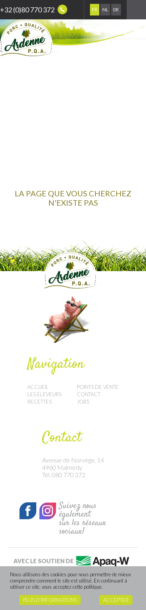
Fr (94, 9)
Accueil (38, 387)
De (116, 9)
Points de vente (98, 387)
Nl (105, 9)
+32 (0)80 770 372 (33, 9)
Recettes (39, 402)
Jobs (83, 402)
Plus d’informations (50, 600)
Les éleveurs (44, 394)
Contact (88, 394)
